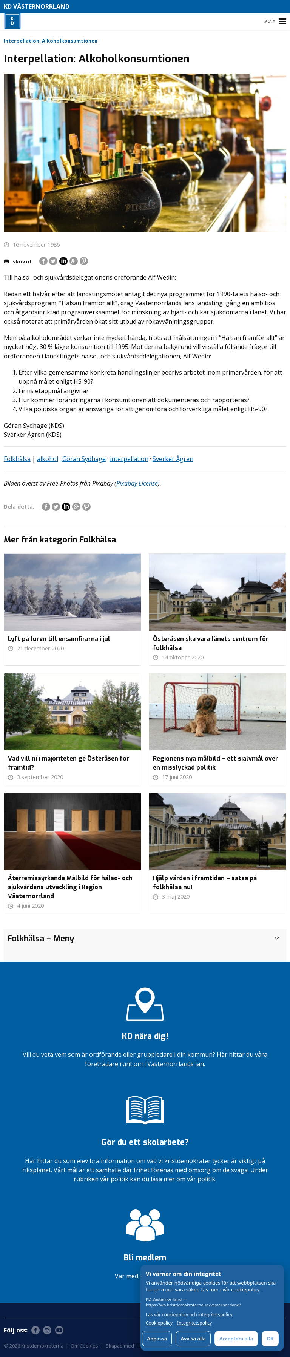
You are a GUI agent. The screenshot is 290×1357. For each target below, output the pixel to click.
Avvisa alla (193, 1338)
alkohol (47, 459)
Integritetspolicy (194, 1323)
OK (270, 1338)
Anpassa (157, 1338)
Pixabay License (137, 483)
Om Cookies (84, 1345)
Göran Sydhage (84, 459)
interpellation (129, 459)
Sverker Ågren (173, 459)
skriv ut (18, 261)
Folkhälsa (17, 459)
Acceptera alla (236, 1338)
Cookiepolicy (159, 1323)
